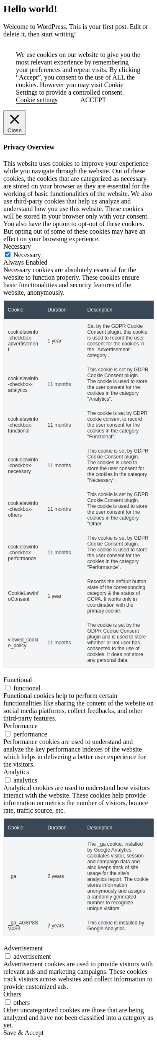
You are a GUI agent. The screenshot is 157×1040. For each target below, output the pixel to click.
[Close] (14, 122)
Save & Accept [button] (23, 1032)
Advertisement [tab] (23, 948)
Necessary (27, 254)
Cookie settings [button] (36, 99)
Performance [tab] (20, 725)
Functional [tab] (17, 679)
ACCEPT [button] (93, 99)
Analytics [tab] (16, 771)
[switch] (7, 687)
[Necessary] (7, 254)
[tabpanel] (78, 467)
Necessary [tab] (17, 246)
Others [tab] (12, 994)
